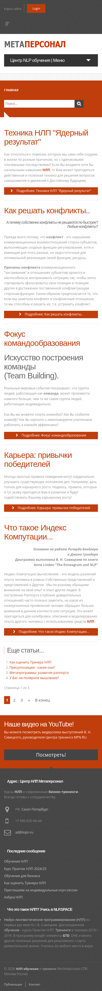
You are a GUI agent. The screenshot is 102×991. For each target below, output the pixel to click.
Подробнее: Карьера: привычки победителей (53, 507)
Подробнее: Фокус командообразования (53, 435)
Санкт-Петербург (34, 809)
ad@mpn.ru (24, 832)
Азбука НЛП (13, 897)
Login (36, 8)
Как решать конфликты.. (47, 210)
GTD (66, 935)
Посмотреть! (51, 754)
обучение (11, 930)
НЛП (46, 170)
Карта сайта (12, 9)
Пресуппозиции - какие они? (32, 667)
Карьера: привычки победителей (38, 459)
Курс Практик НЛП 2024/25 (25, 868)
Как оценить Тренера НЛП (30, 662)
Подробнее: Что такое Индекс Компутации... (53, 631)
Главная (11, 90)
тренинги (49, 969)
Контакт (34, 984)
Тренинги (63, 930)
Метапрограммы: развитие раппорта (39, 672)
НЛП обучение (27, 969)
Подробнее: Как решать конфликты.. (53, 314)
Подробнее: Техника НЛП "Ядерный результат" (53, 190)
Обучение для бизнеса (22, 876)
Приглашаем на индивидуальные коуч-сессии (41, 890)
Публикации (13, 984)
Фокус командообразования (42, 338)
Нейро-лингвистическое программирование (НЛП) (44, 919)
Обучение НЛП (16, 861)
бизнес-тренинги (63, 791)
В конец (42, 700)
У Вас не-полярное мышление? (34, 678)
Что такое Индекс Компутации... (35, 532)
